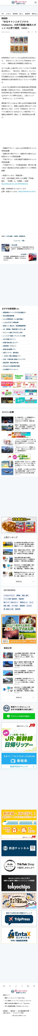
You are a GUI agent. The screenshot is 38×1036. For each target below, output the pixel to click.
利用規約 (5, 1011)
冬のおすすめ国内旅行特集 (11, 366)
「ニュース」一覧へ (19, 240)
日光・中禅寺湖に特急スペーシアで (14, 359)
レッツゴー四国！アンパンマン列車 (14, 336)
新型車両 (27, 14)
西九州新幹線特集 (8, 316)
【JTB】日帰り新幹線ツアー (12, 356)
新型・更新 (7, 605)
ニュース (4, 18)
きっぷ (31, 602)
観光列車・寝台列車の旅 (10, 362)
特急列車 (21, 599)
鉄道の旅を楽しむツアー (10, 342)
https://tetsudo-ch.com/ (27, 191)
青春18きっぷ (23, 602)
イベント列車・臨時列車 (10, 599)
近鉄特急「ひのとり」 (10, 346)
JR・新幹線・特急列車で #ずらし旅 (14, 329)
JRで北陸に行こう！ (9, 339)
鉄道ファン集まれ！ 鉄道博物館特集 (14, 326)
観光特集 (15, 14)
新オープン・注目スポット (11, 602)
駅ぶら (21, 14)
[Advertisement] (19, 214)
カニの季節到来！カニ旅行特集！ (13, 319)
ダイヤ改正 (15, 605)
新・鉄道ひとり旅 (8, 609)
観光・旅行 (25, 595)
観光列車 (17, 609)
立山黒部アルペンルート (10, 369)
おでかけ (8, 14)
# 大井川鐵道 (9, 236)
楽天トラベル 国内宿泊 (10, 352)
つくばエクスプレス (9, 595)
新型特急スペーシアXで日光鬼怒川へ (14, 312)
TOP (2, 14)
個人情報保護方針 (23, 1011)
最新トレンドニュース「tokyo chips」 (15, 998)
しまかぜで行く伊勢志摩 (10, 322)
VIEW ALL (19, 581)
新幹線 (18, 595)
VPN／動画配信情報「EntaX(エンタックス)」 (17, 1006)
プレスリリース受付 (18, 1013)
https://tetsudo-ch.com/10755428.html (14, 184)
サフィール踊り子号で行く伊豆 (13, 332)
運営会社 (13, 1011)
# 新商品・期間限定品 (19, 236)
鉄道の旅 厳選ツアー (9, 349)
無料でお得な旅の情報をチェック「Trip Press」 (18, 1003)
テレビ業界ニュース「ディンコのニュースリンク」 (18, 1000)
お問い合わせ (6, 1013)
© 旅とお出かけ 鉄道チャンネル (19, 1015)
